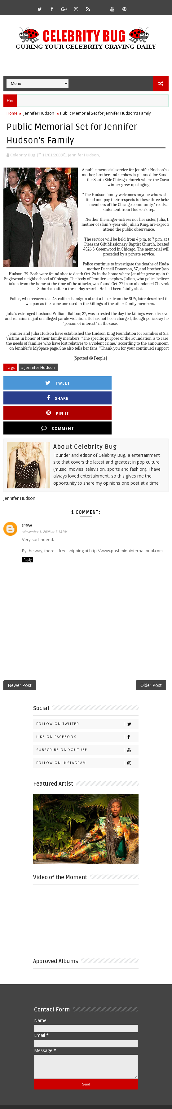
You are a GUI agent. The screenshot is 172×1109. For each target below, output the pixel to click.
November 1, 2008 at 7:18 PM (48, 501)
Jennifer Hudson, (84, 154)
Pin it (48, 397)
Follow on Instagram (87, 735)
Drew (28, 494)
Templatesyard (66, 1087)
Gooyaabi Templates (137, 1087)
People (99, 357)
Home (12, 113)
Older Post (151, 657)
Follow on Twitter (87, 696)
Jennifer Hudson (39, 113)
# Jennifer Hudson (38, 366)
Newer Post (20, 657)
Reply (28, 529)
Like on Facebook (87, 709)
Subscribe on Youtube (87, 722)
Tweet (48, 382)
